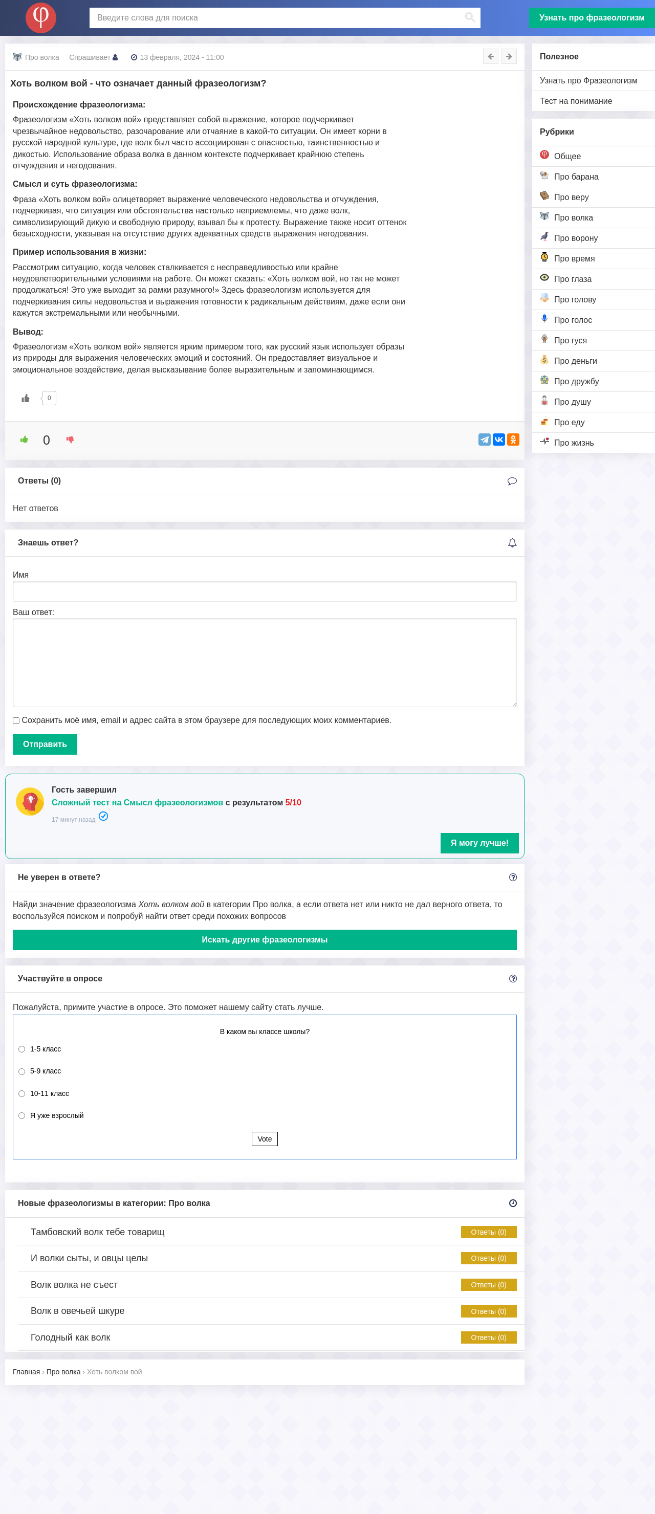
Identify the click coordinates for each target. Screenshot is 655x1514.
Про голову (568, 298)
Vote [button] (264, 1139)
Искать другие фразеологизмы (265, 939)
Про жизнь (567, 441)
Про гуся (563, 339)
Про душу (565, 401)
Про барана (569, 175)
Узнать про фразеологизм (592, 17)
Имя (21, 575)
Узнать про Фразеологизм (589, 80)
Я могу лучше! (480, 843)
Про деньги (568, 360)
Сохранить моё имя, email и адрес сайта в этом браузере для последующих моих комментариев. (206, 720)
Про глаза (566, 278)
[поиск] (284, 18)
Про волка (566, 216)
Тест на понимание (576, 101)
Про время (567, 257)
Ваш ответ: (33, 612)
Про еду (562, 421)
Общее (560, 155)
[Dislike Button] (66, 439)
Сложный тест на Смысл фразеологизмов (137, 802)
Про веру (564, 196)
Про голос (566, 319)
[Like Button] (25, 398)
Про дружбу (569, 380)
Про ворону (569, 237)
